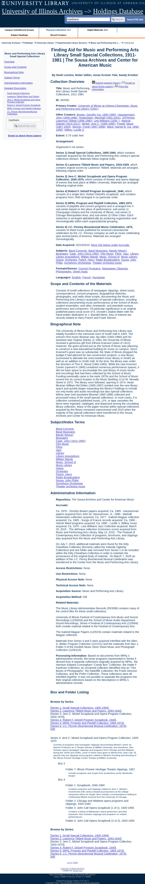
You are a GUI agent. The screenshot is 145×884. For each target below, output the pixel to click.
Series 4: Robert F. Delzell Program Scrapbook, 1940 (83, 719)
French (86, 277)
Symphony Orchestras (77, 262)
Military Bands (89, 256)
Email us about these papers (24, 135)
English (76, 277)
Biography (62, 253)
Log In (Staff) (72, 863)
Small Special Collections (18, 93)
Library (134, 253)
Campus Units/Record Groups (19, 30)
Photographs (63, 271)
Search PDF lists (135, 19)
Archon (70, 881)
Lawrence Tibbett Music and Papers (23, 96)
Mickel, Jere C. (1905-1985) (98, 123)
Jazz (126, 253)
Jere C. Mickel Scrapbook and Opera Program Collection (23, 101)
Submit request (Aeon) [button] (106, 82)
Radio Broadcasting (108, 259)
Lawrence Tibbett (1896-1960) (74, 120)
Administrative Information (18, 82)
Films (118, 253)
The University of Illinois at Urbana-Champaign (80, 883)
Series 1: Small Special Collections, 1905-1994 (79, 707)
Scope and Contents (15, 67)
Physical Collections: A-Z (58, 30)
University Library (45, 43)
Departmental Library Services (72, 43)
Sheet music (80, 271)
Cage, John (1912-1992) (84, 253)
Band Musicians (98, 250)
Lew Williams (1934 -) (107, 120)
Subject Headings (19, 35)
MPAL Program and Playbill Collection (24, 108)
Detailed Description (15, 88)
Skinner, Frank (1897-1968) (88, 126)
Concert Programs (89, 268)
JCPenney (128, 117)
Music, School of (110, 256)
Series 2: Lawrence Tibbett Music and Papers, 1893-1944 (85, 710)
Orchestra (71, 259)
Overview (9, 61)
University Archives (11, 43)
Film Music (107, 253)
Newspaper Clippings (115, 268)
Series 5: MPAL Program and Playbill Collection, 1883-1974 (87, 722)
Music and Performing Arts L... (105, 43)
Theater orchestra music (107, 262)
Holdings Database (118, 11)
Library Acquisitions (67, 256)
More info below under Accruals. (110, 245)
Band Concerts (78, 250)
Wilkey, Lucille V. (74, 129)
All (52, 729)
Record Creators (58, 35)
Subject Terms (12, 77)
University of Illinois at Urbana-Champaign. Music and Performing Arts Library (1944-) (97, 107)
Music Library (129, 256)
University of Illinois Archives (42, 11)
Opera (59, 259)
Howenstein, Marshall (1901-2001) (100, 117)
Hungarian (98, 277)
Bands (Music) (118, 250)
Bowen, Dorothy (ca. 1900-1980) (96, 114)
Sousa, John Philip (67, 480)
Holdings (28, 43)
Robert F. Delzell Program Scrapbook (24, 105)
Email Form (78, 871)
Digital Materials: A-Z (97, 30)
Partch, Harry (86, 259)
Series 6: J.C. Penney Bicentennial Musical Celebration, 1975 (88, 725)
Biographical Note (14, 72)
